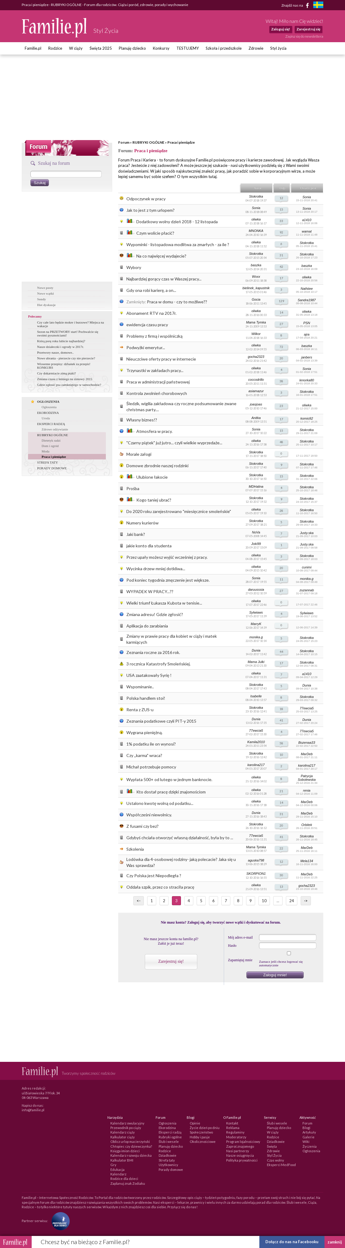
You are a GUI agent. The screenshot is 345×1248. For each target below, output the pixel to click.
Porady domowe (171, 1169)
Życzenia (309, 1146)
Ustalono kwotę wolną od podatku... (159, 803)
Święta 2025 (101, 48)
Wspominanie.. (140, 686)
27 (281, 324)
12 (281, 198)
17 (281, 278)
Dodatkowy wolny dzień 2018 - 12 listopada (177, 221)
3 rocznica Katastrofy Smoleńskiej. (158, 663)
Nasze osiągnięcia (240, 1155)
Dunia (256, 650)
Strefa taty (167, 1160)
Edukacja (117, 1169)
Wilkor (256, 334)
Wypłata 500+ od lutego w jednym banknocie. (169, 779)
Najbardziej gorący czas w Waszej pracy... (163, 278)
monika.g (307, 578)
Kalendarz (118, 1174)
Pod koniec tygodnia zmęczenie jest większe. (168, 580)
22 (281, 848)
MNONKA (256, 231)
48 (281, 442)
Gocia (256, 299)
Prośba (132, 488)
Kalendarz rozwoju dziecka (131, 1155)
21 (281, 791)
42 (281, 266)
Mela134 (306, 861)
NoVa (256, 532)
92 (281, 232)
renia (306, 790)
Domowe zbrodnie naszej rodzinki (157, 465)
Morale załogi (138, 454)
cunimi (307, 567)
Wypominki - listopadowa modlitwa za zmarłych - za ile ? (177, 244)
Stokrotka (256, 196)
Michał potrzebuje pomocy (151, 766)
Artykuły (309, 1132)
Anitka (256, 418)
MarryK (256, 624)
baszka (256, 265)
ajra (306, 334)
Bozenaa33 (306, 742)
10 (281, 754)
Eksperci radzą (170, 1132)
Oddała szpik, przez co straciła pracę (160, 887)
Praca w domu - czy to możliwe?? (177, 301)
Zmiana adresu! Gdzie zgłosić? (154, 614)
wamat (307, 231)
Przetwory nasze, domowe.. (55, 352)
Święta (272, 1146)
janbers (306, 357)
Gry (113, 1165)
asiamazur (256, 391)
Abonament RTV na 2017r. (151, 313)
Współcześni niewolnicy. (149, 814)
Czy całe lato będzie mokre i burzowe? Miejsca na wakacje (70, 324)
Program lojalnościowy (243, 1141)
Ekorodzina (167, 1128)
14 (281, 312)
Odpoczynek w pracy (146, 198)
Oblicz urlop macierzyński (130, 1141)
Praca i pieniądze (181, 142)
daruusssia (256, 589)
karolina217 (256, 765)
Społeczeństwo (201, 1132)
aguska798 (256, 860)
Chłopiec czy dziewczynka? (131, 1146)
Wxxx (256, 276)
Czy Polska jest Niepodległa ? (153, 875)
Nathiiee (307, 288)
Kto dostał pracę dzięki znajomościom (171, 791)
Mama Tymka (256, 322)
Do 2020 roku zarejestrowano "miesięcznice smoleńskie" (178, 511)
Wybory (133, 267)
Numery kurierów (142, 522)
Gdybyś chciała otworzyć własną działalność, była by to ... (179, 837)
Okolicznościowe (203, 1141)
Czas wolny (275, 1160)
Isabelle (256, 696)
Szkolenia (135, 849)
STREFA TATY (47, 462)
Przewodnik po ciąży (125, 1128)
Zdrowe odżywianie (55, 429)
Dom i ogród (50, 446)
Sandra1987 (307, 300)
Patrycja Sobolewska (306, 777)
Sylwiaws (256, 612)
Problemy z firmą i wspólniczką (154, 336)
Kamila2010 (256, 742)
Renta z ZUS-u (140, 709)
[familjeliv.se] (318, 6)
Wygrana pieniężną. (144, 732)
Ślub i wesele (169, 1141)
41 (281, 720)
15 (281, 209)
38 (281, 381)
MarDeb (306, 754)
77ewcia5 (307, 708)
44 (281, 651)
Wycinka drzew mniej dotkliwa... (155, 568)
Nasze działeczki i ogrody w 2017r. (60, 347)
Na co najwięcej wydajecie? (161, 255)
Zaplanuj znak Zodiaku (127, 1183)
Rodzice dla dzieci (124, 1179)
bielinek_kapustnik (256, 288)
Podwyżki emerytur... (145, 347)
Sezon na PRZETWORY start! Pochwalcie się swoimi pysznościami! (67, 333)
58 (281, 743)
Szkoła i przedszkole (224, 48)
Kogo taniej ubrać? (153, 499)
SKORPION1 (256, 873)
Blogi (306, 1128)
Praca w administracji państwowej (158, 381)
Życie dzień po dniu (205, 1128)
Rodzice (55, 48)
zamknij (335, 1242)
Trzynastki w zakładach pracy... (154, 370)
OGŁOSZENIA (48, 401)
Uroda (46, 418)
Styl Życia (274, 1155)
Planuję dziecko (132, 48)
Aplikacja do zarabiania (147, 625)
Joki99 (256, 544)
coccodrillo (256, 379)
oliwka (256, 219)
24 (291, 900)
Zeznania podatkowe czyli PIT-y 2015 (161, 721)
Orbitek (306, 825)
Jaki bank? (135, 534)
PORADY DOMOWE (52, 468)
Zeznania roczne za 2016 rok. (153, 652)
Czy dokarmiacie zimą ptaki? (56, 373)
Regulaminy (235, 1132)
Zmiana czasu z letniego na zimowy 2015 (64, 379)
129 (281, 301)
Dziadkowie (167, 1155)
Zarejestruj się (308, 29)
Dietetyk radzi (51, 440)
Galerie (308, 1137)
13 (281, 886)
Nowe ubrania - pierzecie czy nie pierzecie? (66, 358)
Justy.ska (306, 533)
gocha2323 (256, 356)
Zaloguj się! (280, 29)
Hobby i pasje (200, 1137)
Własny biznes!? (141, 419)
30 (281, 875)
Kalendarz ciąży (122, 1132)
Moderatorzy (236, 1137)
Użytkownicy (168, 1165)
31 (281, 255)
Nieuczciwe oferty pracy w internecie (161, 358)
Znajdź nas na (296, 5)
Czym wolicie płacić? (155, 233)
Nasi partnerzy (237, 1151)
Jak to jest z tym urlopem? (150, 210)
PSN (306, 323)
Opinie (195, 1123)
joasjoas (256, 404)
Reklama (232, 1128)
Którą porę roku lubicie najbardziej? (61, 341)
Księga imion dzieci (125, 1151)
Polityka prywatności (242, 1160)
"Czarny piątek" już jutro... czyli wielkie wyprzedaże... (174, 442)
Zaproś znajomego (240, 1146)
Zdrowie (255, 48)
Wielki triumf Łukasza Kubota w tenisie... (164, 602)
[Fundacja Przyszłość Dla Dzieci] (59, 1221)
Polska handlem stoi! (145, 698)
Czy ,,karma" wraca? (144, 755)
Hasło (232, 945)
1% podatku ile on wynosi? (151, 743)
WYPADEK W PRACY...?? (149, 591)
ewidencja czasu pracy (147, 324)
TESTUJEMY (187, 48)
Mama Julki (256, 662)
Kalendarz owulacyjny (127, 1123)
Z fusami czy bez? (142, 826)
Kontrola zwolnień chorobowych (156, 393)
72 (281, 347)
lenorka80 (306, 380)
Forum (123, 142)
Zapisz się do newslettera (304, 36)
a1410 (307, 220)
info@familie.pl (33, 1110)
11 (281, 579)
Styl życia (278, 48)
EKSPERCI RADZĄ (51, 424)
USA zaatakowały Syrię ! (149, 675)
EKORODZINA (48, 412)
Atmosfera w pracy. (154, 431)
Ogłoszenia (49, 407)
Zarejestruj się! (171, 961)
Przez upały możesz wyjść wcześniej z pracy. (166, 557)
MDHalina (256, 486)
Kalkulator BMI (121, 1160)
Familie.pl (33, 48)
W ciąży (76, 48)
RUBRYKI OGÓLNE (148, 142)
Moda (45, 451)
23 (281, 406)
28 (281, 510)
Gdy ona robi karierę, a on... (151, 290)
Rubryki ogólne (170, 1137)
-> (306, 900)
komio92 (306, 418)
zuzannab (306, 590)
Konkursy (161, 48)
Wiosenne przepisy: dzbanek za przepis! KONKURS (63, 365)
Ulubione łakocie (152, 477)
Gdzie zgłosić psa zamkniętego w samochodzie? (69, 384)
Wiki (305, 1141)
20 (281, 358)
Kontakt (232, 1123)
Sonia (306, 197)
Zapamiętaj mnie (240, 960)
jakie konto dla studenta (149, 545)
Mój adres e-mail (240, 937)
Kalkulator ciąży (122, 1137)
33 (281, 221)
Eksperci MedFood (281, 1165)
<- (139, 900)
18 (281, 709)
